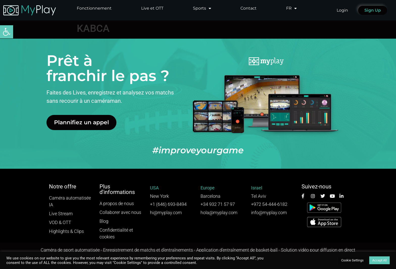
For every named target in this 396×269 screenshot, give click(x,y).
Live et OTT (152, 8)
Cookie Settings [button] (352, 260)
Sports (202, 8)
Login (342, 10)
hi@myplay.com (166, 212)
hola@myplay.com (219, 212)
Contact (248, 8)
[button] (6, 31)
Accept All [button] (379, 260)
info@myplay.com (269, 212)
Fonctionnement (94, 8)
